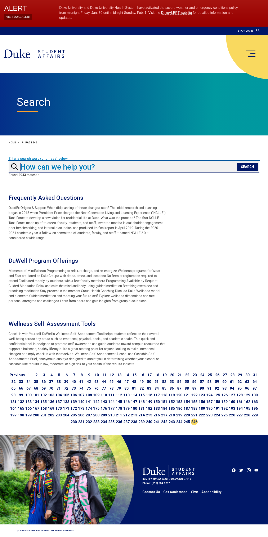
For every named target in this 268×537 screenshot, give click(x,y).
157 (209, 401)
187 (187, 408)
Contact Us (151, 492)
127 (232, 395)
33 (21, 381)
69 (43, 388)
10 (97, 375)
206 (81, 415)
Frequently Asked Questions (46, 197)
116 (149, 395)
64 (255, 381)
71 (59, 388)
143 (104, 401)
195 (247, 408)
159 (224, 401)
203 (58, 415)
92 (217, 388)
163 (254, 401)
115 (141, 395)
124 (209, 395)
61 (232, 381)
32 (13, 381)
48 (134, 381)
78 (111, 388)
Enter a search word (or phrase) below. (38, 158)
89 (194, 388)
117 (156, 395)
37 (51, 381)
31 (255, 375)
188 (194, 408)
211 (119, 415)
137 (58, 401)
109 (96, 395)
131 (13, 401)
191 (217, 408)
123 (202, 395)
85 (164, 388)
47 (126, 381)
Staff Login (245, 30)
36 (43, 381)
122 (194, 395)
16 (142, 375)
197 (13, 415)
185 (172, 408)
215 (149, 415)
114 (134, 395)
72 (66, 388)
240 (149, 422)
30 (247, 375)
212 (126, 415)
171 (66, 408)
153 (179, 401)
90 (202, 388)
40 (74, 381)
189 (202, 408)
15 (134, 375)
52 (164, 381)
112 (119, 395)
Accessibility (211, 492)
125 (217, 395)
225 (224, 415)
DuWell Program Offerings (43, 260)
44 (104, 381)
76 (96, 388)
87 (179, 388)
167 (36, 408)
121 (187, 395)
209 (104, 415)
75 (89, 388)
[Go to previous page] (17, 375)
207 (89, 415)
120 (179, 395)
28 (232, 375)
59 (217, 381)
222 (202, 415)
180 (134, 408)
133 (28, 401)
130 (254, 395)
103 (51, 395)
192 (224, 408)
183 (156, 408)
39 (66, 381)
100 (28, 395)
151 (164, 401)
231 (81, 422)
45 (111, 381)
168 (43, 408)
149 (149, 401)
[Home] (34, 54)
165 (21, 408)
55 (187, 381)
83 (149, 388)
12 (112, 375)
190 (209, 408)
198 (21, 415)
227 (239, 415)
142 (96, 401)
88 (187, 388)
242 (164, 422)
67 (28, 388)
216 (156, 415)
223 (209, 415)
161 (239, 401)
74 (81, 388)
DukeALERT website (176, 12)
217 (164, 415)
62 (239, 381)
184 (164, 408)
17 (149, 375)
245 (187, 422)
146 (126, 401)
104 (58, 395)
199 (28, 415)
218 (172, 415)
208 (96, 415)
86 (172, 388)
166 (28, 408)
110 (104, 395)
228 (247, 415)
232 (89, 422)
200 (36, 415)
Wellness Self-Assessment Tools (52, 323)
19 (164, 375)
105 (66, 395)
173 (81, 408)
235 (111, 422)
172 (74, 408)
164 (13, 408)
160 (232, 401)
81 (134, 388)
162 (247, 401)
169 (51, 408)
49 (141, 381)
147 (134, 401)
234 (104, 422)
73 (74, 388)
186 (179, 408)
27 (225, 375)
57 (202, 381)
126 (224, 395)
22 (187, 375)
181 (141, 408)
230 (74, 422)
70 (51, 388)
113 (126, 395)
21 (180, 375)
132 (21, 401)
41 (81, 381)
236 (119, 422)
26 (217, 375)
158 (217, 401)
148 (141, 401)
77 (104, 388)
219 (179, 415)
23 (195, 375)
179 (126, 408)
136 (51, 401)
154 (187, 401)
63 (247, 381)
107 (81, 395)
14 (127, 375)
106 (74, 395)
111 (111, 395)
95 (239, 388)
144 (111, 401)
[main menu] (250, 53)
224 (217, 415)
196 (254, 408)
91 (209, 388)
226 (232, 415)
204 (66, 415)
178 (119, 408)
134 (36, 401)
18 (157, 375)
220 (187, 415)
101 (36, 395)
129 (247, 395)
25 (210, 375)
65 (13, 388)
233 (96, 422)
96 (247, 388)
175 (96, 408)
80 (126, 388)
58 (209, 381)
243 (172, 422)
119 (172, 395)
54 (179, 381)
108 (89, 395)
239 (141, 422)
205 (74, 415)
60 (224, 381)
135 (43, 401)
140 (81, 401)
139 (74, 401)
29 (240, 375)
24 (202, 375)
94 (232, 388)
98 (13, 395)
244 (179, 422)
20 (172, 375)
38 (59, 381)
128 (239, 395)
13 (119, 375)
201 (43, 415)
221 (194, 415)
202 (51, 415)
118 (164, 395)
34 (28, 381)
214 (141, 415)
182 (149, 408)
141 (89, 401)
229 (254, 415)
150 (156, 401)
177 (111, 408)
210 (111, 415)
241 (156, 422)
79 (119, 388)
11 (104, 375)
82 (141, 388)
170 (58, 408)
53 (172, 381)
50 (149, 381)
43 (96, 381)
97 (255, 388)
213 (134, 415)
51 (157, 381)
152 (172, 401)
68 (36, 388)
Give (194, 492)
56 (194, 381)
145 (119, 401)
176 (104, 408)
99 (21, 395)
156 (202, 401)
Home (12, 142)
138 (66, 401)
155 (194, 401)
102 (43, 395)
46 (119, 381)
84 (157, 388)
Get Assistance (175, 492)
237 (126, 422)
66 (21, 388)
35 (36, 381)
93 (224, 388)
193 (232, 408)
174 (89, 408)
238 (134, 422)
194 (239, 408)
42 (89, 381)
